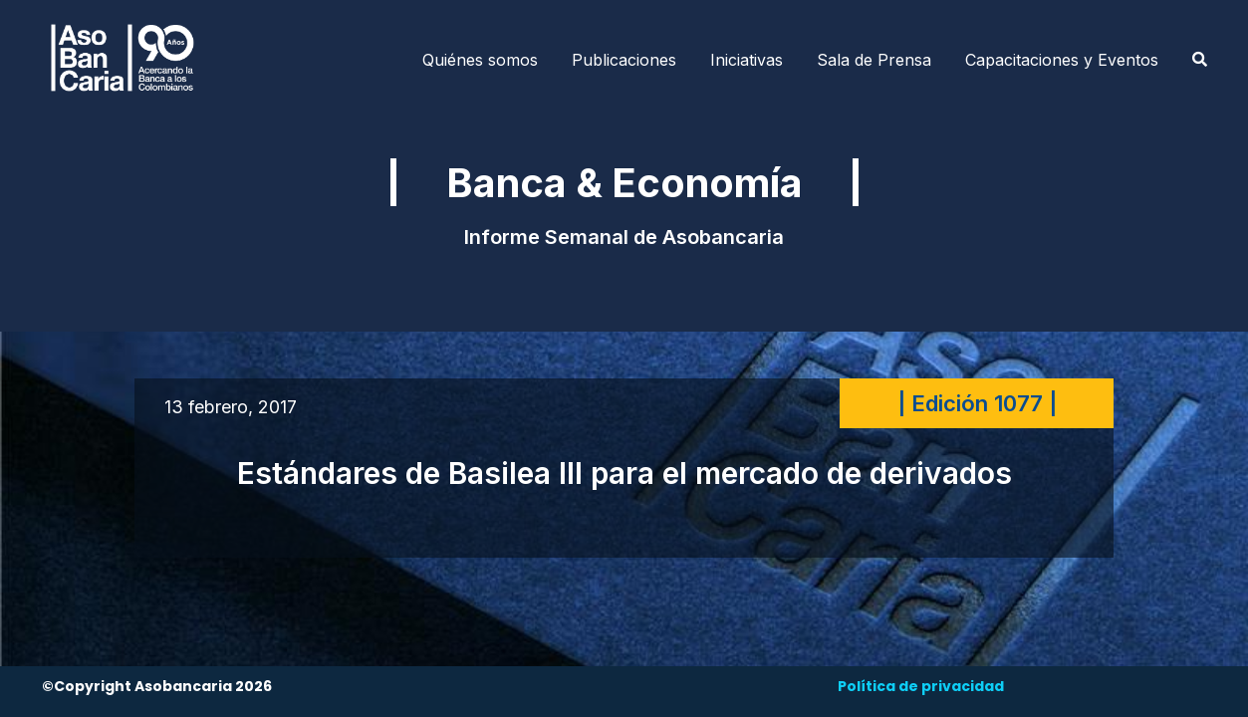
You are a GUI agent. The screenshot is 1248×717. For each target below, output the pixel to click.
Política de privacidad (921, 686)
